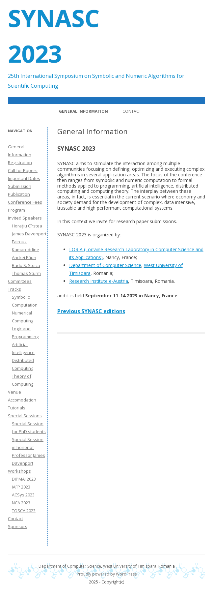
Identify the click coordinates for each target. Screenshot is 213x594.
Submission (19, 186)
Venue (14, 392)
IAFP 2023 (21, 487)
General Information (83, 111)
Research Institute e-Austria (98, 281)
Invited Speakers (25, 218)
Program (16, 210)
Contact (131, 111)
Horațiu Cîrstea (27, 226)
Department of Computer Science (105, 265)
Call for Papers (23, 170)
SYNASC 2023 (53, 36)
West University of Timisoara (129, 566)
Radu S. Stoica (26, 265)
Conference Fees (25, 202)
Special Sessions (25, 416)
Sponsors (17, 526)
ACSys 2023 (23, 495)
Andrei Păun (24, 257)
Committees (20, 281)
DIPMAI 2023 (24, 479)
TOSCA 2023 (24, 511)
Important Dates (24, 178)
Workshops (19, 471)
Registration (20, 162)
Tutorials (16, 408)
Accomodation (22, 400)
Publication (19, 194)
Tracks (14, 289)
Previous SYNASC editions (91, 311)
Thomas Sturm (26, 273)
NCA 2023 (21, 503)
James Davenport (29, 234)
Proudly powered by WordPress (107, 574)
